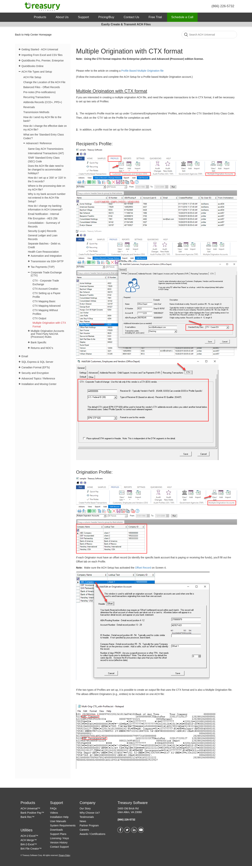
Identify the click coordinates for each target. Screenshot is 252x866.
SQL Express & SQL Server (37, 361)
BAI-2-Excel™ (29, 844)
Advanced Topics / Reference (38, 378)
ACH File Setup (32, 77)
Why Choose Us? (90, 812)
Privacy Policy (64, 855)
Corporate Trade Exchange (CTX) (46, 274)
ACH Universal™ (30, 808)
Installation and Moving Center (38, 384)
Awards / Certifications (92, 834)
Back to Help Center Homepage (33, 34)
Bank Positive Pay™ (32, 812)
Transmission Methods (36, 112)
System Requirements (63, 825)
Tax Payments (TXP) (42, 266)
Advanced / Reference (39, 143)
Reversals (29, 107)
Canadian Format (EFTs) (35, 367)
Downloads (56, 829)
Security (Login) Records (42, 231)
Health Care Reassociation (43, 251)
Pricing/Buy (106, 17)
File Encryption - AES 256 (43, 218)
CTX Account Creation (45, 288)
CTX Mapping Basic (44, 301)
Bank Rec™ (27, 816)
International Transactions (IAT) (46, 153)
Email (24, 356)
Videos (54, 812)
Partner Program (89, 825)
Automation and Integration (46, 255)
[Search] (209, 34)
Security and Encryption (35, 372)
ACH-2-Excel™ (29, 835)
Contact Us (131, 17)
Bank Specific (38, 342)
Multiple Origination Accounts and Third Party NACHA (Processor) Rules (47, 333)
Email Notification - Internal (43, 213)
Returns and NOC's (42, 347)
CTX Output (39, 318)
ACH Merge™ (29, 840)
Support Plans (58, 834)
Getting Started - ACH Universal (39, 49)
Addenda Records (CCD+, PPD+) (42, 102)
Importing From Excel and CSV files (42, 54)
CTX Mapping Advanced (47, 305)
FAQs (53, 808)
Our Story (85, 808)
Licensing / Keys (59, 838)
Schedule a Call (182, 17)
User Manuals (58, 821)
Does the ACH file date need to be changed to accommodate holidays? (45, 169)
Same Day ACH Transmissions (45, 148)
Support (83, 17)
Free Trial (155, 17)
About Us (62, 17)
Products (40, 17)
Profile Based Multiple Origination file (142, 70)
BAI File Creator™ (31, 848)
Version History (59, 842)
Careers (84, 829)
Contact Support (59, 846)
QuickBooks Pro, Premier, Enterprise (42, 60)
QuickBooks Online (32, 66)
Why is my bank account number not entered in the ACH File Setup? (46, 197)
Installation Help (59, 816)
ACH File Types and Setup (36, 71)
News (83, 821)
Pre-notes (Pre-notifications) (39, 92)
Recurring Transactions (36, 97)
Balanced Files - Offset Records (41, 87)
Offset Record (143, 567)
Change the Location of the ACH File (44, 82)
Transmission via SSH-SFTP (47, 261)
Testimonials (87, 816)
